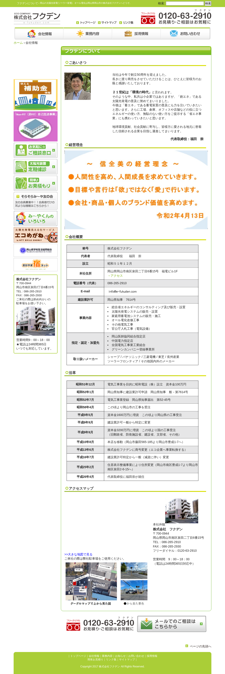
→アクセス (115, 275)
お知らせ (120, 656)
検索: (161, 3)
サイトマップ (127, 659)
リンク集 (111, 659)
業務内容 (107, 656)
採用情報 (152, 656)
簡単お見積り (95, 659)
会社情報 (94, 656)
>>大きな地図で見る (78, 554)
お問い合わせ (136, 656)
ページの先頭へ (200, 646)
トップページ (78, 656)
